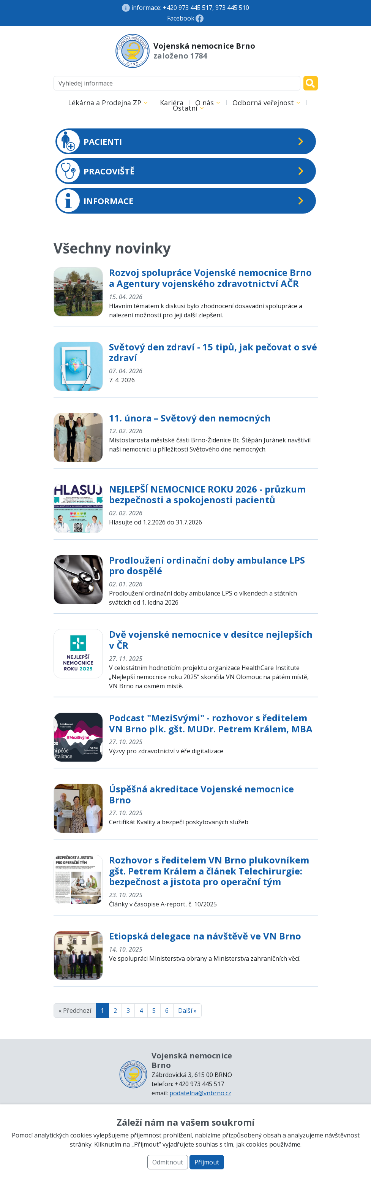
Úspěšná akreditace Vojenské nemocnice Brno (201, 794)
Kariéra (171, 102)
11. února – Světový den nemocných (190, 418)
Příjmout (206, 1162)
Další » (187, 1010)
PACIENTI (89, 141)
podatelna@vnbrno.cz (200, 1093)
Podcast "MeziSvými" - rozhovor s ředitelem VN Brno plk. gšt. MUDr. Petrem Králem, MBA (211, 723)
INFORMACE (95, 200)
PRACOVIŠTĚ (95, 171)
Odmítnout (167, 1162)
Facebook (180, 18)
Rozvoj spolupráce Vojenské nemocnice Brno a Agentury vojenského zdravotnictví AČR (210, 278)
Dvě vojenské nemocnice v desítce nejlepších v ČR (211, 639)
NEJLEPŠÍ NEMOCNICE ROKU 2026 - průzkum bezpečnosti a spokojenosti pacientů (207, 494)
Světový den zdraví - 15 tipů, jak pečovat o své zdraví (213, 352)
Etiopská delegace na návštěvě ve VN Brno (205, 936)
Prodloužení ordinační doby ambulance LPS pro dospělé (207, 565)
